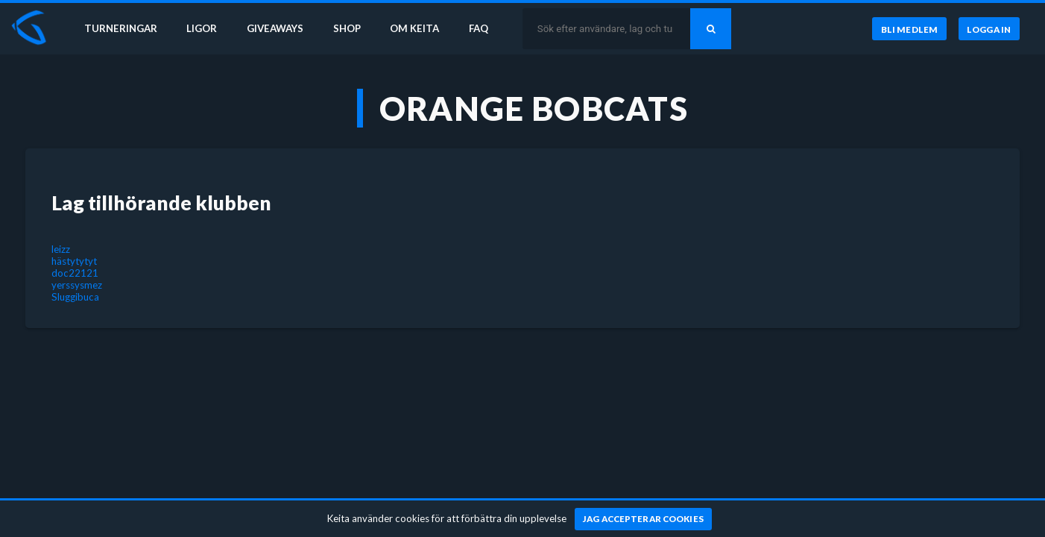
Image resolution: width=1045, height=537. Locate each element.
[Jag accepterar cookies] (644, 519)
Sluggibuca (75, 297)
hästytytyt (74, 261)
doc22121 (74, 273)
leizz (60, 249)
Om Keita (414, 28)
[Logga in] (989, 29)
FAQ (478, 28)
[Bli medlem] (909, 29)
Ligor (201, 28)
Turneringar (120, 28)
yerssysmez (76, 285)
